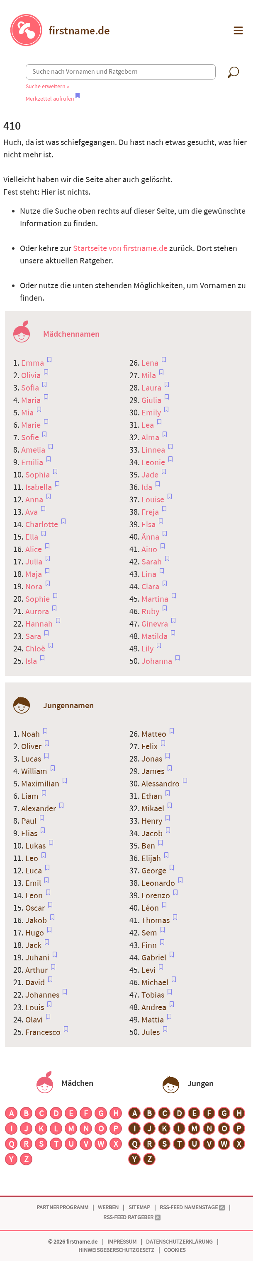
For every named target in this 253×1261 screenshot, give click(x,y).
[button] (237, 30)
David (35, 982)
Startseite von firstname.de (120, 248)
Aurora (38, 611)
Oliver (32, 746)
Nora (34, 586)
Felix (150, 746)
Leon (34, 895)
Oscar (35, 908)
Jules (151, 1032)
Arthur (37, 970)
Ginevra (155, 624)
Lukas (36, 846)
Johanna (157, 661)
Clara (151, 586)
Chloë (36, 649)
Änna (151, 537)
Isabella (39, 487)
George (154, 871)
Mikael (153, 808)
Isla (32, 661)
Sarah (152, 562)
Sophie (38, 599)
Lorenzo (156, 895)
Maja (34, 574)
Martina (155, 599)
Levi (149, 970)
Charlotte (42, 524)
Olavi (34, 1020)
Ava (32, 512)
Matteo (154, 734)
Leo (32, 858)
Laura (152, 388)
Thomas (156, 920)
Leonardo (159, 883)
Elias (30, 833)
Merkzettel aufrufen (53, 99)
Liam (30, 796)
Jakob (37, 920)
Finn (149, 945)
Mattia (153, 1020)
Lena (150, 363)
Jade (150, 475)
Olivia (31, 375)
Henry (152, 821)
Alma (151, 437)
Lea (148, 425)
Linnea (154, 450)
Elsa (149, 524)
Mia (28, 412)
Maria (31, 400)
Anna (35, 499)
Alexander (39, 808)
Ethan (152, 796)
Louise (153, 499)
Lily (148, 649)
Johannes (43, 995)
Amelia (34, 450)
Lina (149, 574)
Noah (31, 734)
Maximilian (41, 784)
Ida (147, 487)
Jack (34, 945)
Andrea (154, 1007)
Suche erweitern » (47, 86)
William (35, 771)
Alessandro (161, 784)
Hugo (35, 933)
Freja (151, 512)
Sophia (38, 475)
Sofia (31, 388)
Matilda (155, 636)
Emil (34, 883)
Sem (150, 933)
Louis (35, 1007)
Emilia (33, 462)
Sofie (31, 437)
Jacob (152, 833)
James (153, 771)
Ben (149, 846)
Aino (150, 549)
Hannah (39, 624)
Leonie (154, 462)
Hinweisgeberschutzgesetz (116, 1250)
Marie (31, 425)
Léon (151, 908)
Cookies (174, 1250)
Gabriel (154, 957)
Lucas (32, 759)
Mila (149, 375)
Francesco (43, 1032)
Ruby (151, 611)
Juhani (38, 957)
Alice (34, 549)
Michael (155, 982)
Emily (152, 412)
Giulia (152, 400)
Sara (34, 636)
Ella (32, 537)
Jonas (152, 759)
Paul (29, 821)
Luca (34, 871)
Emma (33, 363)
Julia (34, 562)
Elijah (152, 858)
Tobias (153, 995)
